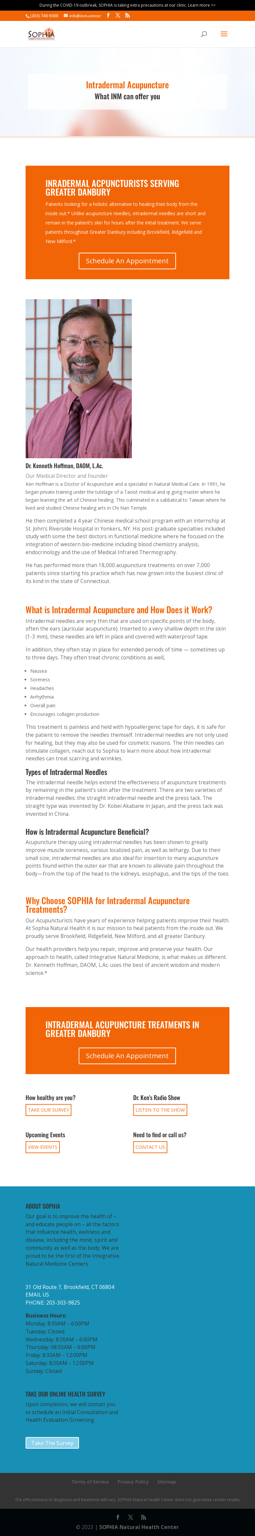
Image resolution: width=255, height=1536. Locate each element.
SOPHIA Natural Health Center (139, 1527)
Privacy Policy (133, 1482)
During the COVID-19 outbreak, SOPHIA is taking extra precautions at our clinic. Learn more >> (127, 5)
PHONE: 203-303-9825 (53, 1302)
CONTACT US (150, 1147)
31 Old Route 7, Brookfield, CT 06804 (70, 1287)
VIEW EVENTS (42, 1147)
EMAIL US (37, 1294)
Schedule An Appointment (127, 260)
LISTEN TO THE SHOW (160, 1110)
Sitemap (166, 1482)
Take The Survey (52, 1443)
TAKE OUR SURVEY (48, 1110)
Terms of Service (90, 1482)
